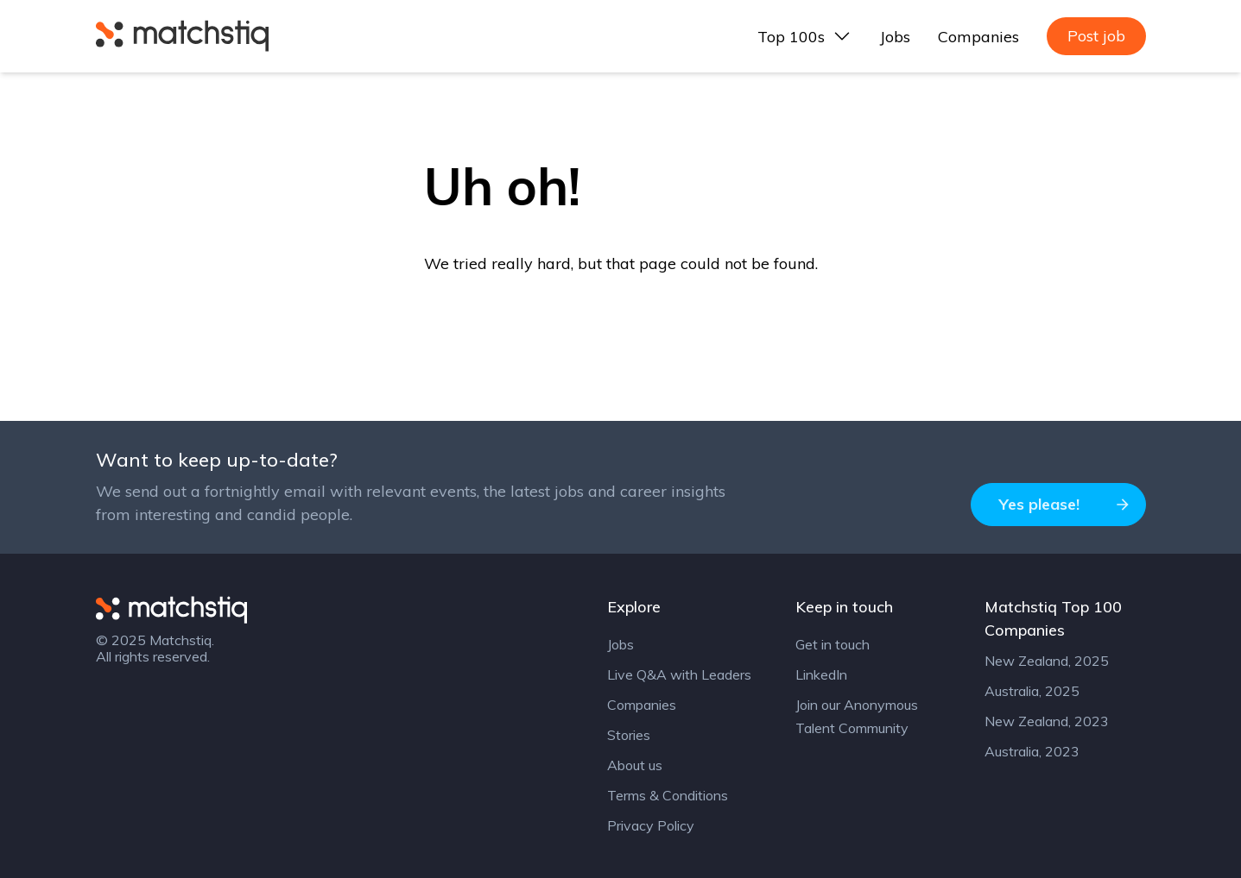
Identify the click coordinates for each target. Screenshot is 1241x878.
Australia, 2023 (1032, 751)
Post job (1096, 36)
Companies (978, 37)
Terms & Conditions (667, 795)
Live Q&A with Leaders (679, 674)
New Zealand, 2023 (1047, 721)
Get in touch (832, 644)
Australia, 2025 (1032, 690)
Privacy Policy (650, 825)
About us (634, 765)
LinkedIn (821, 674)
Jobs (895, 37)
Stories (628, 734)
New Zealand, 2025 (1047, 660)
